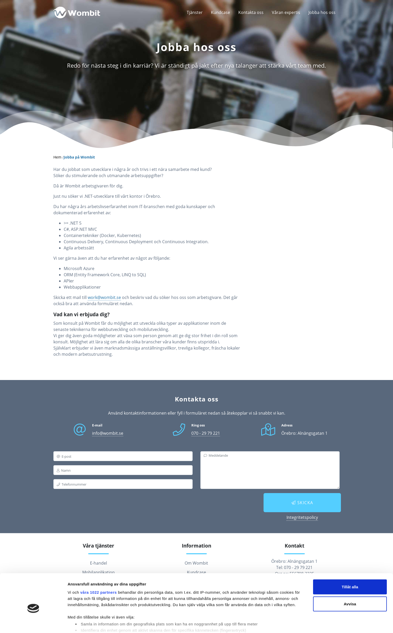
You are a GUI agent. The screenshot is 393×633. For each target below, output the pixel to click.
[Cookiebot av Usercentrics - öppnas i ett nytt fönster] (33, 623)
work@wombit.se (104, 297)
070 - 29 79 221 (205, 433)
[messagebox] (270, 470)
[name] (123, 470)
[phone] (123, 484)
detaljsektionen (247, 611)
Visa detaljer (79, 623)
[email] (123, 456)
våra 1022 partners (98, 566)
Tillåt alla (350, 560)
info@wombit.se (107, 433)
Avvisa (350, 577)
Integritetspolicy (302, 517)
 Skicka (302, 502)
